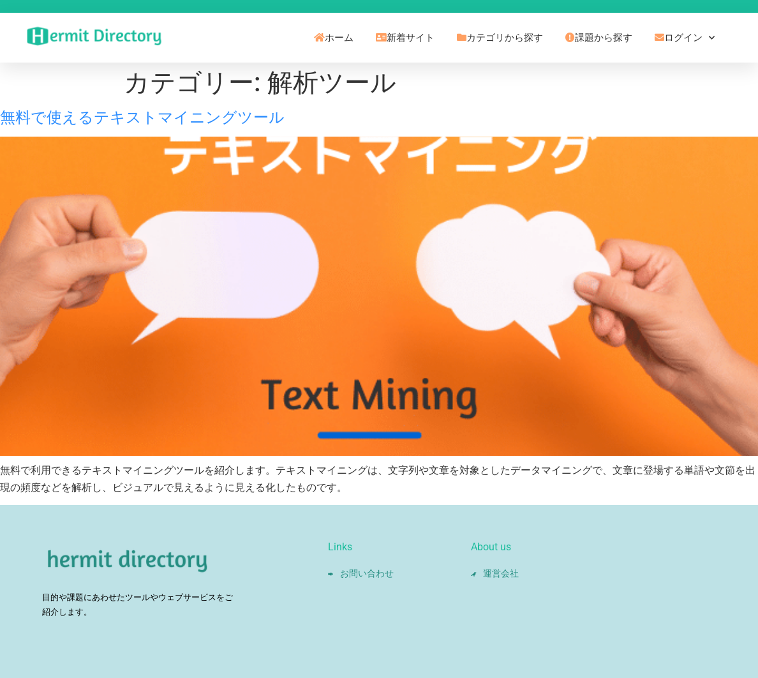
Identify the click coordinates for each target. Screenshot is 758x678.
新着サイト (405, 37)
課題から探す (598, 37)
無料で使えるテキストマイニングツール (142, 117)
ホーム (333, 37)
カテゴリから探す (500, 37)
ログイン (685, 38)
